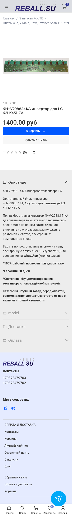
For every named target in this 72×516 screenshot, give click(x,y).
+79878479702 (14, 383)
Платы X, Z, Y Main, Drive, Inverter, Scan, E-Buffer (36, 23)
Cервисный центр (16, 452)
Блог (7, 466)
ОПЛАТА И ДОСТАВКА (20, 425)
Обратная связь (15, 477)
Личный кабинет (16, 445)
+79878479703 (14, 378)
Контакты (11, 432)
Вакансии (11, 459)
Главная (9, 18)
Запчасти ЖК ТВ (31, 18)
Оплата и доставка (18, 484)
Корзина (10, 438)
